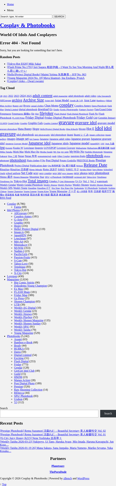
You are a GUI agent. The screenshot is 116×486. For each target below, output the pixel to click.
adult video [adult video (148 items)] (90, 96)
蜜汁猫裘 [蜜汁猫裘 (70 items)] (45, 195)
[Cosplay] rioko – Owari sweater (25, 81)
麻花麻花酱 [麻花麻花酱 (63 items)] (64, 195)
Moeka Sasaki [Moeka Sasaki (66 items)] (46, 152)
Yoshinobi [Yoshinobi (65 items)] (102, 188)
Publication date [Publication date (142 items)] (38, 165)
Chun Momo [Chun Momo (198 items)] (51, 105)
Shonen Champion (24, 301)
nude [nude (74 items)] (54, 156)
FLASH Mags (22, 292)
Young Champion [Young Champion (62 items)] (15, 191)
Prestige (18, 386)
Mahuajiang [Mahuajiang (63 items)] (81, 148)
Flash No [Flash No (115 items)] (93, 113)
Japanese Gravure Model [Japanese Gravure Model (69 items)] (16, 143)
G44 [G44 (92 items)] (95, 118)
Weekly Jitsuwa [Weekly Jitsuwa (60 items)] (50, 185)
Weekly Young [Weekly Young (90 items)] (20, 188)
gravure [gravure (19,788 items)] (66, 122)
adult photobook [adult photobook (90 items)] (76, 96)
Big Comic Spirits (24, 282)
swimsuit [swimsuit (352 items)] (67, 177)
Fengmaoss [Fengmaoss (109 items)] (5, 113)
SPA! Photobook (23, 395)
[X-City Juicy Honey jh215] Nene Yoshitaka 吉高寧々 (31, 438)
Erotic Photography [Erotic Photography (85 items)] (69, 109)
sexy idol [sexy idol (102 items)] (57, 173)
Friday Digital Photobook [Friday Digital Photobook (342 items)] (60, 117)
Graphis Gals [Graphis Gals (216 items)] (35, 123)
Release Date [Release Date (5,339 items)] (95, 164)
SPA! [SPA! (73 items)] (47, 177)
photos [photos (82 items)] (107, 156)
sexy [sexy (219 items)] (36, 173)
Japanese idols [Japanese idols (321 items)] (60, 143)
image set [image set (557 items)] (22, 139)
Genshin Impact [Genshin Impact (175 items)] (106, 117)
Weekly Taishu (22, 329)
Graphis (18, 222)
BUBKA (19, 348)
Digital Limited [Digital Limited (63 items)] (11, 109)
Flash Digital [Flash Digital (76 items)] (60, 114)
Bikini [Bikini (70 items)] (109, 100)
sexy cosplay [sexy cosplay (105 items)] (45, 173)
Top (4, 484)
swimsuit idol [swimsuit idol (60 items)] (80, 177)
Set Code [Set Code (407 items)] (27, 173)
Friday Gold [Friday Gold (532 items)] (85, 117)
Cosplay (11, 203)
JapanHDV (20, 235)
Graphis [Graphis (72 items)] (23, 123)
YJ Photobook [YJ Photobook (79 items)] (91, 188)
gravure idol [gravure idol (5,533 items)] (86, 122)
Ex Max (18, 288)
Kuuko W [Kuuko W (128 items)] (18, 147)
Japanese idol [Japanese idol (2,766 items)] (39, 143)
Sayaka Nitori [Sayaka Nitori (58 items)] (86, 169)
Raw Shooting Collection (28, 389)
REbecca (19, 392)
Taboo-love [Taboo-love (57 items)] (91, 177)
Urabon (18, 399)
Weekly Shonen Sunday (27, 323)
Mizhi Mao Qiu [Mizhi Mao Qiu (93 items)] (31, 152)
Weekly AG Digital (25, 307)
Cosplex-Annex (23, 216)
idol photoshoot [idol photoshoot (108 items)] (58, 134)
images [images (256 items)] (11, 139)
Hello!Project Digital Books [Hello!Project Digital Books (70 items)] (52, 129)
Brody (17, 345)
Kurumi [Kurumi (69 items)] (8, 148)
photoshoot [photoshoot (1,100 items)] (18, 160)
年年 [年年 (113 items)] (90, 191)
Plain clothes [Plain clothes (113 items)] (33, 160)
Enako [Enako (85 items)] (56, 109)
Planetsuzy (58, 465)
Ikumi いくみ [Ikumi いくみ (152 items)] (81, 134)
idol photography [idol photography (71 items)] (42, 135)
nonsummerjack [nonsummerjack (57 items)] (44, 156)
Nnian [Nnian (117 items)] (21, 156)
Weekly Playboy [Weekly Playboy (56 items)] (65, 185)
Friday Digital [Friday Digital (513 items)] (34, 117)
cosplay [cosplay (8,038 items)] (66, 105)
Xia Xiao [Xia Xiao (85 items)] (55, 188)
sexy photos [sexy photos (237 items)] (81, 173)
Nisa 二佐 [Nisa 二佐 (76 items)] (12, 156)
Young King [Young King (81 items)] (43, 191)
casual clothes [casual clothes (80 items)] (37, 105)
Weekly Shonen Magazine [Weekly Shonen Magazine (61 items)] (101, 185)
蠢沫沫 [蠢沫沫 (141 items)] (54, 194)
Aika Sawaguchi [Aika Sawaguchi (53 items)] (104, 96)
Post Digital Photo (24, 383)
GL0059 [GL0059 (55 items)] (3, 123)
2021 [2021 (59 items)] (5, 96)
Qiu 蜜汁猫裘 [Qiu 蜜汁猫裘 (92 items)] (69, 165)
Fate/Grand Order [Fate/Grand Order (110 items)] (103, 109)
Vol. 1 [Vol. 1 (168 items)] (86, 181)
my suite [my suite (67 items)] (65, 152)
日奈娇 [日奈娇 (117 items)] (97, 191)
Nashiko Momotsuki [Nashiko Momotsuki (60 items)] (94, 152)
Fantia (17, 206)
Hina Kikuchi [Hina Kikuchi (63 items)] (72, 129)
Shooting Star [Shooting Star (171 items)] (36, 176)
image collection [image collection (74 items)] (97, 135)
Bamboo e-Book (23, 342)
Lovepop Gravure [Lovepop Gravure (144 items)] (66, 147)
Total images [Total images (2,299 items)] (38, 181)
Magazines (13, 279)
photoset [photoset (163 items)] (4, 160)
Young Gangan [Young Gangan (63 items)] (30, 191)
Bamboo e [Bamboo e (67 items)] (101, 100)
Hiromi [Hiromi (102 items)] (82, 129)
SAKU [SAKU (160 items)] (61, 169)
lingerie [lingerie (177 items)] (39, 147)
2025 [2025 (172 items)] (29, 95)
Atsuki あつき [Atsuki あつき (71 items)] (76, 100)
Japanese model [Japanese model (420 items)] (79, 143)
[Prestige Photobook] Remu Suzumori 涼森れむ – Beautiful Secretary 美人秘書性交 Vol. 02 (53, 430)
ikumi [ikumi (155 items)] (70, 134)
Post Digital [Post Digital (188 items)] (52, 160)
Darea (17, 351)
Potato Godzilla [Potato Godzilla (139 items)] (68, 160)
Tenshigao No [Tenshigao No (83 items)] (6, 181)
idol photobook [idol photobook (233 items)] (25, 134)
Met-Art (18, 241)
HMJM (18, 377)
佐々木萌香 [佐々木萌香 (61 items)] (82, 191)
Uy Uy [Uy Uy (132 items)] (78, 181)
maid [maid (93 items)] (112, 148)
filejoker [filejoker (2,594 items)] (46, 113)
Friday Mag (20, 295)
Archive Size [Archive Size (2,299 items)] (33, 100)
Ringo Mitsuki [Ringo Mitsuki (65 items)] (35, 169)
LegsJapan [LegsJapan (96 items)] (29, 148)
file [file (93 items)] (32, 114)
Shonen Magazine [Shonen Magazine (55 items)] (21, 177)
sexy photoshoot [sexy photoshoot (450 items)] (98, 173)
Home (10, 4)
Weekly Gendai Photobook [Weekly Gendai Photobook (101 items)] (30, 185)
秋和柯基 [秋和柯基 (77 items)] (24, 194)
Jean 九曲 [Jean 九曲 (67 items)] (109, 143)
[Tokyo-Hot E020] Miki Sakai (24, 63)
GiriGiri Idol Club (24, 370)
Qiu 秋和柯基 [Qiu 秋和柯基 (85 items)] (54, 165)
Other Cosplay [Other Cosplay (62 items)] (63, 156)
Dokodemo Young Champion (30, 285)
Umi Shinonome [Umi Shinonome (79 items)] (67, 181)
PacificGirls (20, 254)
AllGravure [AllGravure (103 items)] (5, 100)
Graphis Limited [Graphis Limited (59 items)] (51, 123)
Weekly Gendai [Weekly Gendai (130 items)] (8, 184)
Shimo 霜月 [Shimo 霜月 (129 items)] (6, 177)
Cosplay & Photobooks (27, 25)
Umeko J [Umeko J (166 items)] (54, 181)
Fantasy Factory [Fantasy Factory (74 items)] (86, 109)
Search (4, 408)
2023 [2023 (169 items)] (16, 95)
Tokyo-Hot (20, 269)
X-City (18, 273)
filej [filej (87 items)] (37, 114)
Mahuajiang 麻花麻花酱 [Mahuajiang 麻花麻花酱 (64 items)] (98, 148)
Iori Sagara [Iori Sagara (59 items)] (34, 139)
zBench (67, 478)
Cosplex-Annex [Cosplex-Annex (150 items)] (82, 105)
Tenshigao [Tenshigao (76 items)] (102, 177)
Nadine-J (19, 251)
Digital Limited (22, 355)
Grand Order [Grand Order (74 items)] (13, 123)
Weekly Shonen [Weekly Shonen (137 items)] (81, 184)
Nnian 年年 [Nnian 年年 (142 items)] (31, 156)
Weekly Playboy (23, 317)
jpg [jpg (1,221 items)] (2, 147)
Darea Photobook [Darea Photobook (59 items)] (99, 106)
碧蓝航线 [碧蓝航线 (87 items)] (9, 194)
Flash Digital (21, 361)
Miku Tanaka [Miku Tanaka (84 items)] (6, 152)
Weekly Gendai (22, 310)
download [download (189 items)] (43, 109)
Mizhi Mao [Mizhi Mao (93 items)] (18, 152)
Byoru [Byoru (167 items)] (26, 105)
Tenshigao (20, 266)
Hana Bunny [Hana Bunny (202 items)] (25, 128)
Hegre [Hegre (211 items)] (36, 128)
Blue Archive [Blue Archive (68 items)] (6, 106)
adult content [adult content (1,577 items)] (43, 95)
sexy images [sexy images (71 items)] (67, 173)
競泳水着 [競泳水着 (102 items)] (35, 194)
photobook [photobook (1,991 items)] (94, 155)
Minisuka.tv (21, 244)
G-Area (18, 219)
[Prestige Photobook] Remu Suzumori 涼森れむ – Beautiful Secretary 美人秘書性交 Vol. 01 (53, 434)
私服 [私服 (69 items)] (17, 195)
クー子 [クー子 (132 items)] (72, 191)
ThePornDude (58, 471)
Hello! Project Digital (26, 229)
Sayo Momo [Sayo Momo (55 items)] (97, 169)
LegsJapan (20, 238)
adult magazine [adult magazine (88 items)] (60, 96)
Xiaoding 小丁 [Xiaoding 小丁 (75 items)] (44, 188)
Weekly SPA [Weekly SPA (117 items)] (6, 188)
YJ (15, 402)
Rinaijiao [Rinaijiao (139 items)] (4, 169)
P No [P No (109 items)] (42, 160)
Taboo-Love (21, 263)
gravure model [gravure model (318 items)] (106, 123)
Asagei (18, 339)
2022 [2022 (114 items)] (10, 96)
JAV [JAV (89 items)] (103, 143)
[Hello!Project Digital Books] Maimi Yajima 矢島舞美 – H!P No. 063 (46, 74)
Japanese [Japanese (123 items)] (44, 139)
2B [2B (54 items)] (1, 96)
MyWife (19, 247)
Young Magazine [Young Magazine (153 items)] (58, 191)
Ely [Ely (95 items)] (51, 109)
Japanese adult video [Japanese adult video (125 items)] (59, 139)
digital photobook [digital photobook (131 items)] (28, 109)
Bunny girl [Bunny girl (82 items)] (18, 105)
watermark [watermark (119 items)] (102, 181)
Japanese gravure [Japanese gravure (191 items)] (80, 138)
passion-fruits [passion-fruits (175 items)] (78, 156)
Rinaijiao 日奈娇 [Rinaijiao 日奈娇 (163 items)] (19, 169)
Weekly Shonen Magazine (29, 320)
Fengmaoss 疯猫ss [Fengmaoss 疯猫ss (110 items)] (21, 113)
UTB (17, 304)
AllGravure (20, 213)
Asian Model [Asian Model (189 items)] (62, 100)
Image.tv (19, 232)
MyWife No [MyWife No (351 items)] (76, 151)
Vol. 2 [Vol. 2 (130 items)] (93, 181)
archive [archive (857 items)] (17, 100)
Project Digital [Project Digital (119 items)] (22, 165)
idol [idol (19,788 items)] (99, 128)
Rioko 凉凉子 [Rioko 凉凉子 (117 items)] (50, 169)
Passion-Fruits (22, 257)
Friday (17, 364)
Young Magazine (23, 332)
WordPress (83, 478)
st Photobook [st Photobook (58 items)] (56, 177)
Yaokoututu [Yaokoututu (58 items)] (79, 188)
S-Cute (18, 260)
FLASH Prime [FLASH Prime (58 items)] (18, 118)
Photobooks (13, 336)
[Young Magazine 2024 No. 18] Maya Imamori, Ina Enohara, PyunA (46, 77)
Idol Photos (13, 210)
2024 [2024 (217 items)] (23, 95)
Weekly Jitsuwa (23, 314)
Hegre (17, 225)
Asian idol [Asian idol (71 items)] (49, 100)
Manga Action (22, 380)
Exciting (19, 358)
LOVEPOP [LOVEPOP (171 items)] (50, 147)
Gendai (18, 367)
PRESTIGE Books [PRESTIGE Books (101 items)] (86, 160)
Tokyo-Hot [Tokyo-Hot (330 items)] (20, 181)
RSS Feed (5, 197)
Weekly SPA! (21, 326)
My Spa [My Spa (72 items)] (56, 152)
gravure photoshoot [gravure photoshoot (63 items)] (8, 129)
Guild (17, 373)
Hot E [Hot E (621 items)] (90, 129)
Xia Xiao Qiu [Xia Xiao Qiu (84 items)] (67, 188)
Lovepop (12, 276)
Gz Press (19, 298)
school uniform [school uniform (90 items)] (13, 173)
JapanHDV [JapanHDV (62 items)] (95, 143)
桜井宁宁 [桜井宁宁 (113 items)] (107, 191)
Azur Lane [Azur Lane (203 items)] (90, 100)
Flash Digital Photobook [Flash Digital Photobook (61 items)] (77, 114)
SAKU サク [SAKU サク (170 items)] (72, 169)
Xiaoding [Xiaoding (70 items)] (32, 188)
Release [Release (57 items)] (79, 166)
